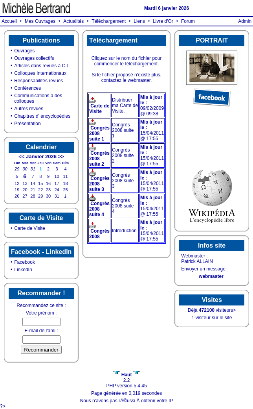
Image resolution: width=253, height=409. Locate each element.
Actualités (73, 21)
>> (61, 156)
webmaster (211, 276)
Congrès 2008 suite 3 (99, 184)
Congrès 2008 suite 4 (99, 209)
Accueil (9, 21)
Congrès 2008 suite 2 (99, 158)
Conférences (27, 88)
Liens (139, 21)
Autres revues (28, 108)
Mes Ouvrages (40, 21)
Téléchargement (109, 21)
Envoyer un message (203, 269)
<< (21, 156)
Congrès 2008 (99, 233)
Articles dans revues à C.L (41, 65)
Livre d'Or (163, 21)
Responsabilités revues (38, 80)
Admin (244, 21)
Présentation (27, 123)
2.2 (126, 377)
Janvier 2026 (41, 156)
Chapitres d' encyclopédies (42, 116)
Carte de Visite (29, 228)
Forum (188, 21)
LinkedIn (23, 269)
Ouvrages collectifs (34, 58)
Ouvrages (24, 51)
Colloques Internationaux (40, 73)
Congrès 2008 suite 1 (99, 133)
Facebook (24, 262)
